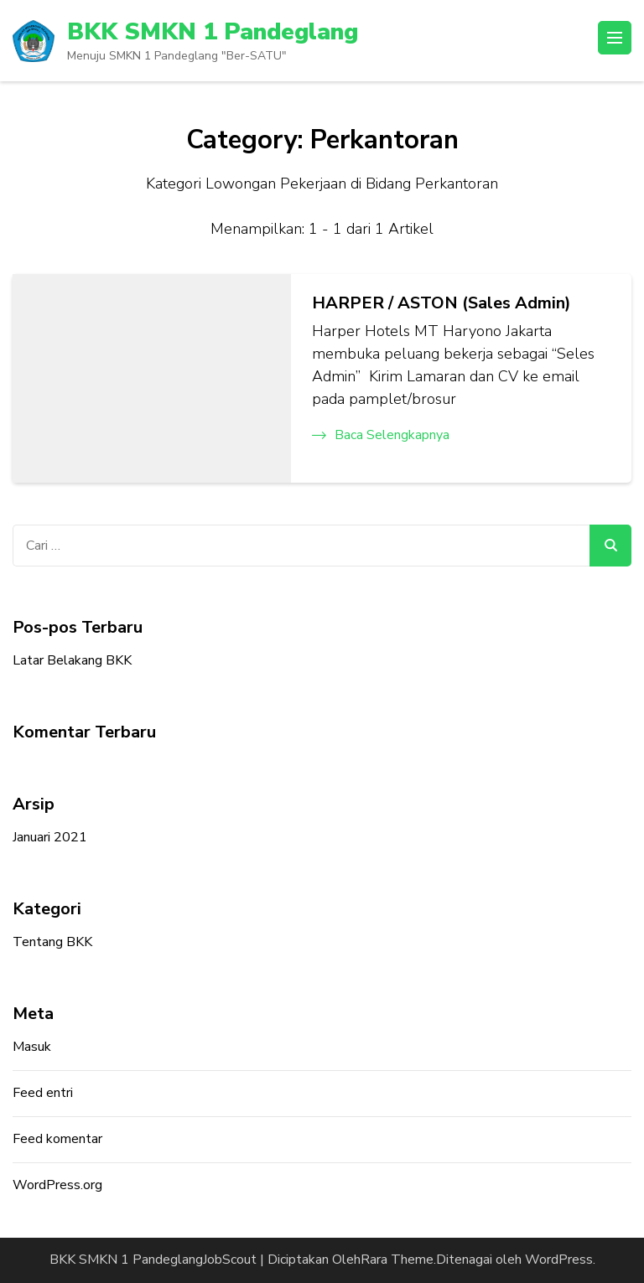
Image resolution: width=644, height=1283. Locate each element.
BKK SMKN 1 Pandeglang (212, 32)
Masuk (32, 1046)
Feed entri (43, 1093)
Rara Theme (397, 1259)
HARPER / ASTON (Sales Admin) (441, 303)
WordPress (559, 1259)
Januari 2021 (50, 837)
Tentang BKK (52, 942)
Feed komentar (57, 1139)
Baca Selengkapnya (380, 435)
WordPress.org (57, 1185)
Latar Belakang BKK (72, 660)
